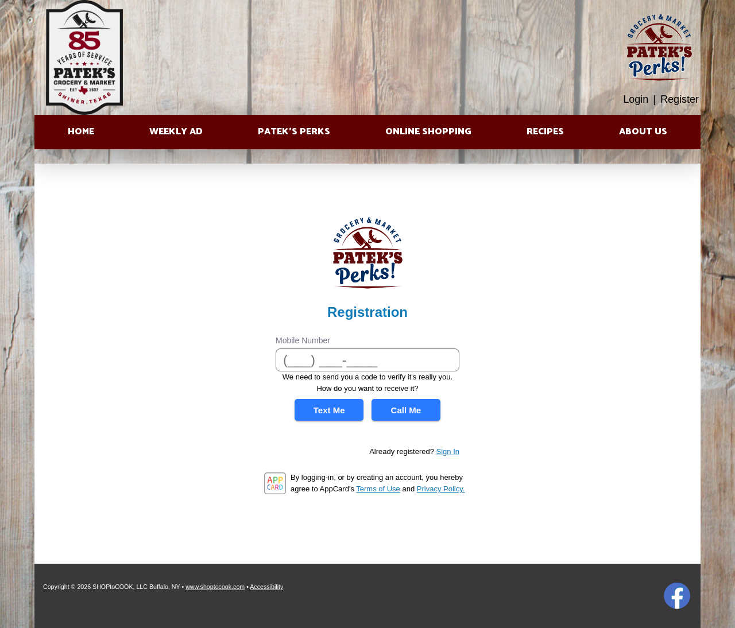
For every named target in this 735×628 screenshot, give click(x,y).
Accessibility (266, 586)
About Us (643, 131)
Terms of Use (378, 488)
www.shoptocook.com (215, 586)
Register (679, 99)
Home (81, 131)
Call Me (406, 410)
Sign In (447, 451)
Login (635, 99)
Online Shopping (428, 131)
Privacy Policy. (441, 488)
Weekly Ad (176, 131)
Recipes (545, 131)
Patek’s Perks (294, 131)
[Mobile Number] (367, 359)
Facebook (677, 596)
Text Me (329, 410)
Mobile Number (303, 340)
